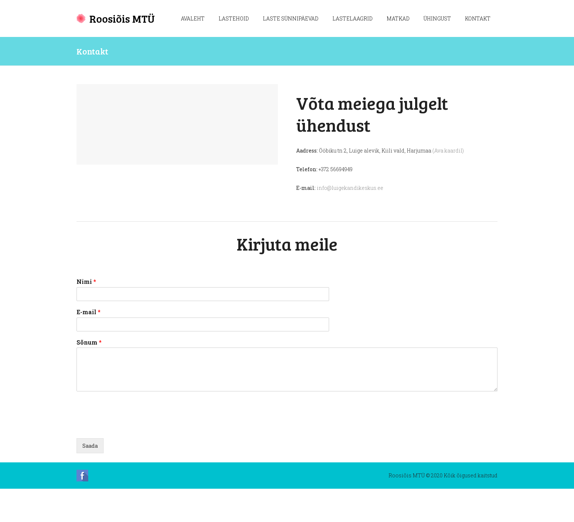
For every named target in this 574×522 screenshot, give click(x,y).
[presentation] (132, 450)
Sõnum (89, 375)
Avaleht (193, 18)
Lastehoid (234, 18)
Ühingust (437, 18)
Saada (90, 479)
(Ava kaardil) (448, 150)
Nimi (86, 315)
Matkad (398, 18)
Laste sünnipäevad (290, 18)
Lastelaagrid (352, 18)
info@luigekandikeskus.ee (350, 187)
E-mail (89, 345)
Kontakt (478, 18)
